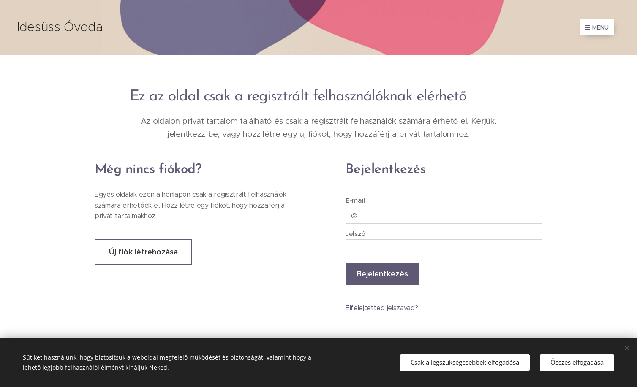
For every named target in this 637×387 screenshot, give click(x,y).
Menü (597, 27)
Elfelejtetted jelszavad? (382, 308)
